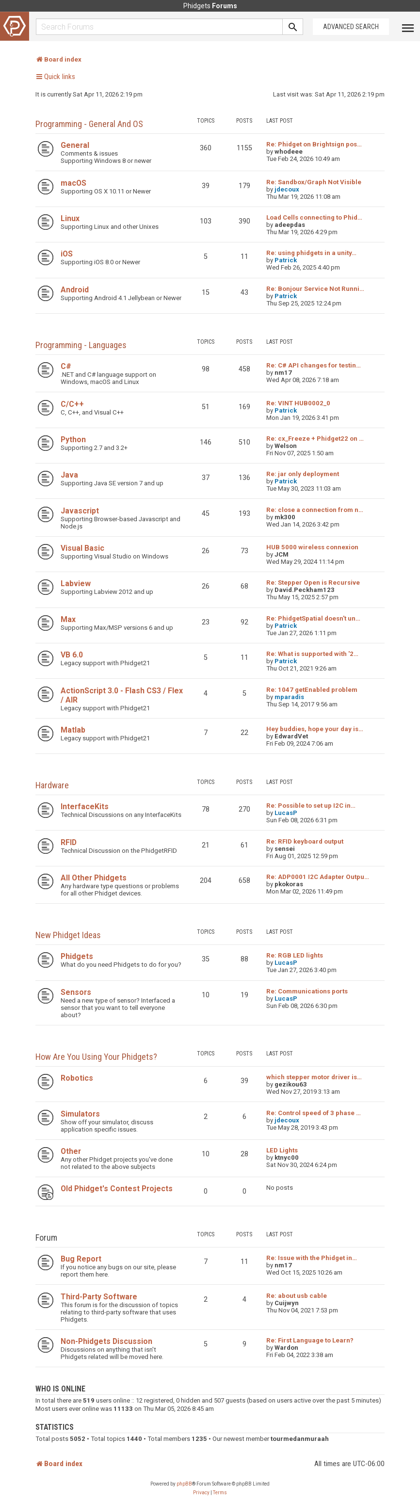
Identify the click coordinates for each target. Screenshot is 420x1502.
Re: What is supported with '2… (312, 653)
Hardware (52, 785)
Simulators (80, 1114)
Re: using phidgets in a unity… (311, 252)
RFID (69, 842)
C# (66, 366)
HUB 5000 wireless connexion (312, 547)
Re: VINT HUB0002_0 (298, 403)
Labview (76, 583)
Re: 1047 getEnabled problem (311, 689)
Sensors (76, 992)
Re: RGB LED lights (294, 955)
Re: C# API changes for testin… (313, 365)
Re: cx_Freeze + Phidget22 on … (315, 438)
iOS (67, 253)
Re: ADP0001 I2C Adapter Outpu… (317, 876)
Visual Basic (82, 548)
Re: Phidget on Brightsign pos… (314, 144)
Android (75, 289)
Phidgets (77, 956)
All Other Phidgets (94, 877)
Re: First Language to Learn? (310, 1340)
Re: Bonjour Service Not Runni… (315, 288)
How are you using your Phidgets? (96, 1057)
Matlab (73, 730)
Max (68, 619)
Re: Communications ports (307, 991)
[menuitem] (201, 1492)
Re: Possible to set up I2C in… (310, 805)
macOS (73, 183)
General (75, 145)
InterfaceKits (85, 806)
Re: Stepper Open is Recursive (313, 582)
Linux (70, 218)
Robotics (77, 1078)
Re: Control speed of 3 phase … (313, 1113)
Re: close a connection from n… (314, 509)
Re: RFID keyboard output (304, 841)
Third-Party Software (99, 1296)
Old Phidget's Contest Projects (117, 1188)
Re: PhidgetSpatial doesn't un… (313, 618)
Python (73, 439)
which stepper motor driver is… (314, 1077)
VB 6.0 (72, 654)
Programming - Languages (81, 345)
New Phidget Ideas (68, 935)
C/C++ (72, 404)
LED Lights (282, 1150)
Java (69, 474)
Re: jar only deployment (302, 474)
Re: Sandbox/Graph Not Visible (313, 182)
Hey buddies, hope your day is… (314, 729)
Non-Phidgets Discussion (106, 1341)
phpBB (184, 1483)
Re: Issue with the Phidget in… (311, 1258)
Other (71, 1151)
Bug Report (81, 1258)
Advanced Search (351, 27)
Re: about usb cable (296, 1295)
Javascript (80, 510)
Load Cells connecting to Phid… (314, 217)
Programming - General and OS (89, 124)
